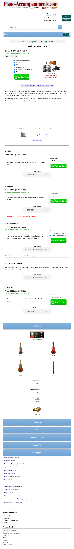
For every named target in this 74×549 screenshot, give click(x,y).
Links (5, 523)
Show (66, 34)
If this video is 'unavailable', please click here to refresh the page (37, 129)
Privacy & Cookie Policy (11, 520)
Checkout (66, 19)
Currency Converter (11, 56)
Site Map (6, 518)
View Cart (66, 16)
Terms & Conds (8, 516)
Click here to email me (9, 531)
